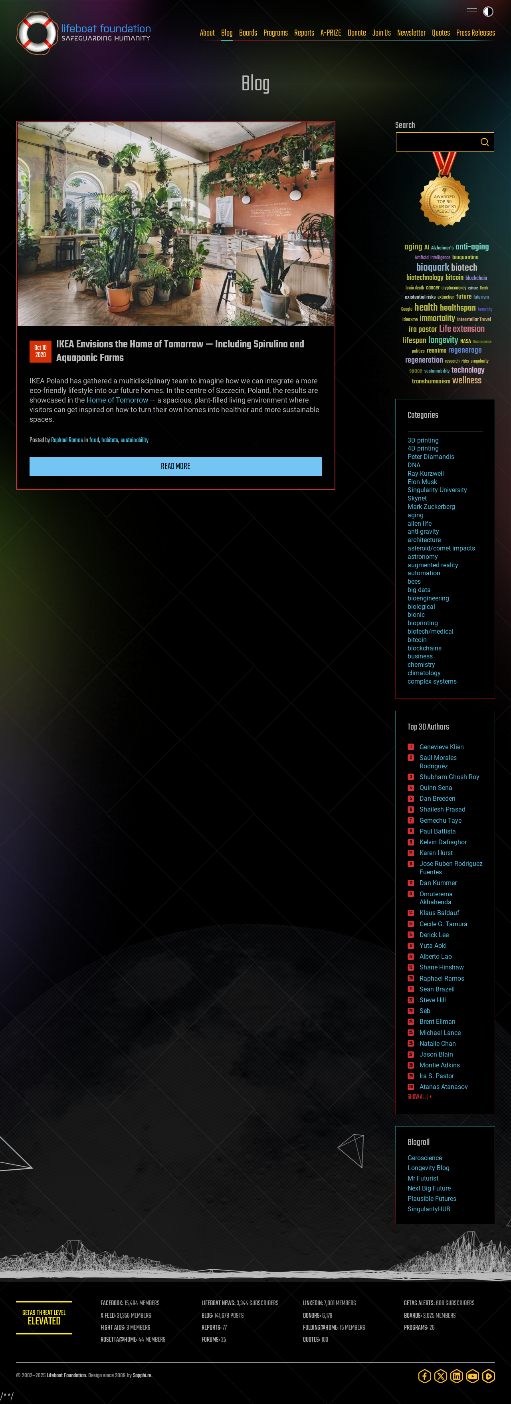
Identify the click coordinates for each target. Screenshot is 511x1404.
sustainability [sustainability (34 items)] (437, 372)
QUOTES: (311, 1340)
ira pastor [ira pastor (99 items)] (423, 329)
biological (421, 606)
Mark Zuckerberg (431, 507)
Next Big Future (429, 1188)
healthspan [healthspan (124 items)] (458, 308)
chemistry (421, 664)
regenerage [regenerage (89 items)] (465, 350)
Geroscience (425, 1158)
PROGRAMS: (416, 1328)
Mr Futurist (423, 1178)
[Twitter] (440, 1376)
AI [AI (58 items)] (426, 248)
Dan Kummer (438, 883)
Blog (227, 33)
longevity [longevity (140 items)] (443, 340)
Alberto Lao (436, 956)
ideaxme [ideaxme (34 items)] (410, 320)
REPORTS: (212, 1328)
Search (484, 142)
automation (424, 573)
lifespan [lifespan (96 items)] (414, 340)
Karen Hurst (436, 853)
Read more (175, 466)
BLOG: (207, 1316)
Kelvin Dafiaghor (443, 842)
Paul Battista (438, 831)
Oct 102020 (40, 352)
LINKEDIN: (313, 1303)
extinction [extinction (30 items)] (446, 297)
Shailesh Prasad (442, 809)
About (207, 33)
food (94, 440)
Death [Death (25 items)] (484, 288)
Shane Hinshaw (442, 967)
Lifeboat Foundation (66, 1375)
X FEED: (108, 1316)
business (420, 656)
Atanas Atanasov (444, 1087)
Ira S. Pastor (437, 1076)
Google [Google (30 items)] (406, 309)
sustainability (135, 440)
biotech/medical (431, 631)
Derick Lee (434, 935)
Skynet (417, 498)
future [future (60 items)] (463, 297)
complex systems (432, 681)
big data (419, 590)
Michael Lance (440, 1033)
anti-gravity (423, 531)
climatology (424, 673)
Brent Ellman (438, 1021)
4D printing (423, 448)
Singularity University (437, 490)
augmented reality (433, 565)
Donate (357, 33)
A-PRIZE (331, 33)
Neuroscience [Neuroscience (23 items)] (482, 342)
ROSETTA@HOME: (119, 1340)
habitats (109, 440)
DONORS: (312, 1316)
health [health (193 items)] (426, 308)
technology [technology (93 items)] (468, 370)
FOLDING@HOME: (321, 1328)
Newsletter (411, 33)
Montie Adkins (440, 1065)
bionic (416, 614)
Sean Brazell (437, 989)
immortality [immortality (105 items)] (437, 318)
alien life (420, 523)
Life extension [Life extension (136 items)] (462, 329)
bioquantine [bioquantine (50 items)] (465, 257)
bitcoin (417, 640)
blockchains (425, 648)
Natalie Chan (438, 1043)
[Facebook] (424, 1376)
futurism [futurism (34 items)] (481, 298)
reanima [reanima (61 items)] (436, 351)
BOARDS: (413, 1316)
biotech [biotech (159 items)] (464, 268)
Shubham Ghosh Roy (449, 777)
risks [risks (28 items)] (465, 361)
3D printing (423, 440)
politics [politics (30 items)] (418, 351)
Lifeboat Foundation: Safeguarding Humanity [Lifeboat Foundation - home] (84, 33)
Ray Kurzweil (426, 473)
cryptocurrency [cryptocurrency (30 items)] (454, 288)
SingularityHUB (429, 1209)
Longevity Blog (429, 1168)
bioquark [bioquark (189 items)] (432, 268)
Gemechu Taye (440, 820)
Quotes (441, 33)
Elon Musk (422, 482)
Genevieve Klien (442, 747)
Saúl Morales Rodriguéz (438, 762)
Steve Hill (433, 1000)
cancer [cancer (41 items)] (433, 288)
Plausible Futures (432, 1199)
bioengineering (428, 598)
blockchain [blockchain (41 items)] (476, 278)
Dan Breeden (438, 798)
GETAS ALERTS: (419, 1303)
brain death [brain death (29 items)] (415, 288)
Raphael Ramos (67, 440)
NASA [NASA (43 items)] (465, 342)
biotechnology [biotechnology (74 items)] (425, 278)
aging (416, 515)
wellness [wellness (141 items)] (466, 381)
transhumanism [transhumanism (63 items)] (431, 381)
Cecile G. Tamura (443, 924)
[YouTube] (472, 1376)
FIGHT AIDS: (113, 1328)
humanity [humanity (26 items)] (485, 309)
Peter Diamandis (431, 457)
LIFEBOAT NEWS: (219, 1303)
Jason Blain (436, 1054)
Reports (304, 33)
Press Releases (475, 33)
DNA (414, 465)
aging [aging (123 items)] (413, 247)
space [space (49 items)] (415, 370)
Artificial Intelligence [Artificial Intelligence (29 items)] (432, 258)
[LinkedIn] (456, 1376)
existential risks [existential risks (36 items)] (420, 298)
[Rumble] (488, 1376)
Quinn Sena (436, 788)
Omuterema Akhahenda (436, 898)
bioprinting (423, 623)
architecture (424, 540)
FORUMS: (211, 1340)
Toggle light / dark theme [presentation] (488, 11)
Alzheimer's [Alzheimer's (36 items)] (442, 248)
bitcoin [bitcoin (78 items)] (454, 278)
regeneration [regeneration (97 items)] (424, 360)
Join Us (381, 33)
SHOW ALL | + (420, 1097)
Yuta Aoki (433, 945)
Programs (275, 33)
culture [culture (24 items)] (473, 288)
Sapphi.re (142, 1375)
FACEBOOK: (112, 1303)
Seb (425, 1011)
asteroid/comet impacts (441, 548)
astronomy (423, 556)
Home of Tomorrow (118, 400)
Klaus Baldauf (440, 913)
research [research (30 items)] (452, 361)
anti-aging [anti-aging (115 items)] (472, 247)
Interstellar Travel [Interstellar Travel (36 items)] (474, 320)
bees (414, 581)
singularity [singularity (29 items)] (480, 361)
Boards (248, 33)
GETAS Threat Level (43, 1319)
